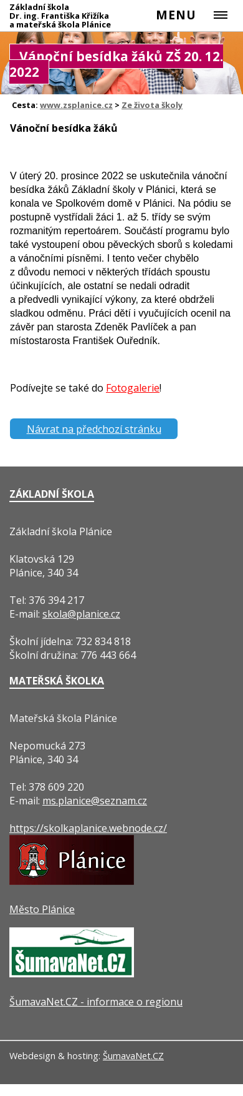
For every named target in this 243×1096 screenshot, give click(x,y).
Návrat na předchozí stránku (94, 429)
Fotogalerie (133, 388)
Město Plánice (42, 909)
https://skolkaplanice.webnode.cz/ (88, 828)
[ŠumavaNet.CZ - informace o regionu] (71, 973)
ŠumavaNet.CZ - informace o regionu (96, 1002)
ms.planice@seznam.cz (94, 800)
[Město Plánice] (71, 881)
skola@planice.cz (81, 614)
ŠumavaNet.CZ (133, 1056)
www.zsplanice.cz (76, 105)
